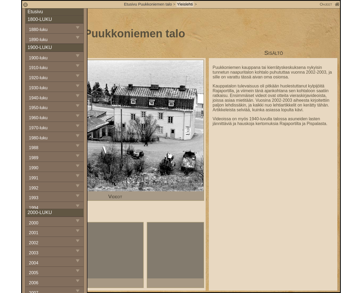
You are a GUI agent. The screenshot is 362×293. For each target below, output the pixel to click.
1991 (33, 178)
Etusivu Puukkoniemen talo (148, 4)
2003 (33, 253)
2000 (33, 223)
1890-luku (38, 39)
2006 (33, 283)
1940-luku (38, 98)
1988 (33, 147)
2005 (33, 272)
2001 (33, 232)
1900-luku (38, 58)
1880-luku (38, 29)
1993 (33, 198)
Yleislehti (185, 4)
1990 (33, 168)
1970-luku (38, 128)
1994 (33, 208)
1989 (33, 158)
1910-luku (38, 67)
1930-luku (38, 88)
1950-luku (38, 107)
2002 (33, 243)
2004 (33, 263)
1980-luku (38, 138)
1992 (33, 188)
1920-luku (38, 78)
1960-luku (38, 118)
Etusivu (35, 11)
